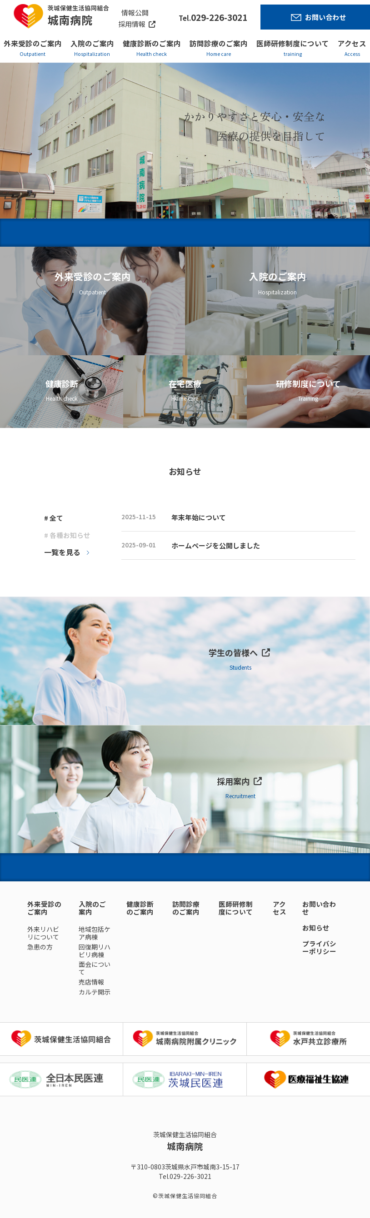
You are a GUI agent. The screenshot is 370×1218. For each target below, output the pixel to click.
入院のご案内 (92, 43)
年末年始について (198, 517)
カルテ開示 (94, 991)
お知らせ (316, 927)
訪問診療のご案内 (219, 43)
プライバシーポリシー (319, 947)
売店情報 (91, 981)
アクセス (352, 43)
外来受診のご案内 (33, 43)
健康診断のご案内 (152, 43)
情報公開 (135, 12)
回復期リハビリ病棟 (94, 950)
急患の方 (40, 946)
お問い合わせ (325, 17)
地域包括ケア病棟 (94, 933)
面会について (94, 967)
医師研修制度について (292, 43)
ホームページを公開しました (215, 545)
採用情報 (131, 24)
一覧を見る (62, 552)
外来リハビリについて (43, 933)
